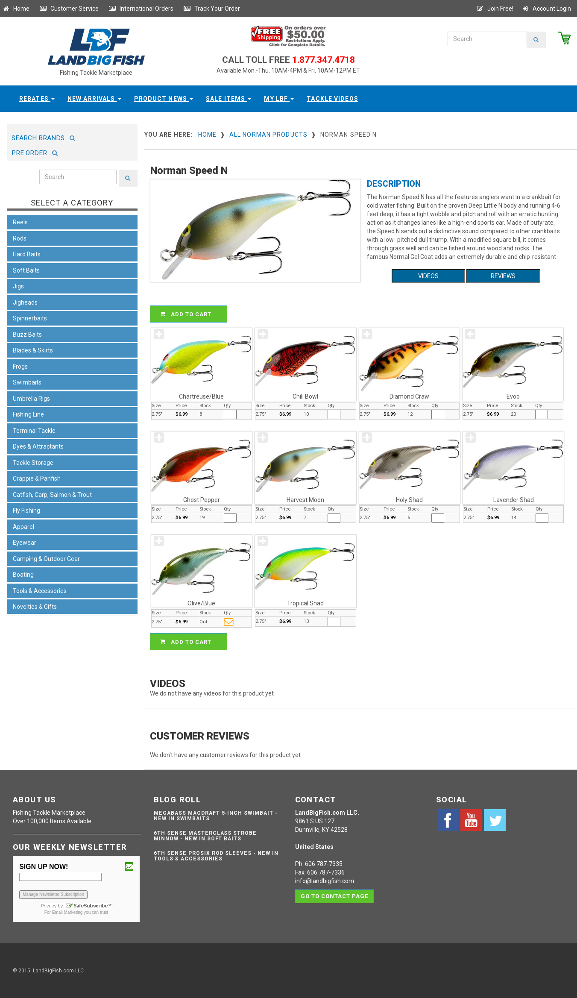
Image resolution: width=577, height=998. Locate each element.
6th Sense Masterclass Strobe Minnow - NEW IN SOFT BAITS (205, 836)
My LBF (279, 98)
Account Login (546, 8)
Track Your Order (211, 8)
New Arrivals (94, 98)
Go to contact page (335, 896)
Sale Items (228, 98)
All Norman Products (268, 134)
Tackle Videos (332, 98)
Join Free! (494, 8)
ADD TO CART (190, 314)
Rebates (37, 98)
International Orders (140, 8)
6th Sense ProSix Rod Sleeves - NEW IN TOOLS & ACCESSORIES (216, 856)
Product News (163, 98)
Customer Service (69, 8)
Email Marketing (67, 912)
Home (15, 8)
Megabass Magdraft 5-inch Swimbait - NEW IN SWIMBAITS (216, 816)
